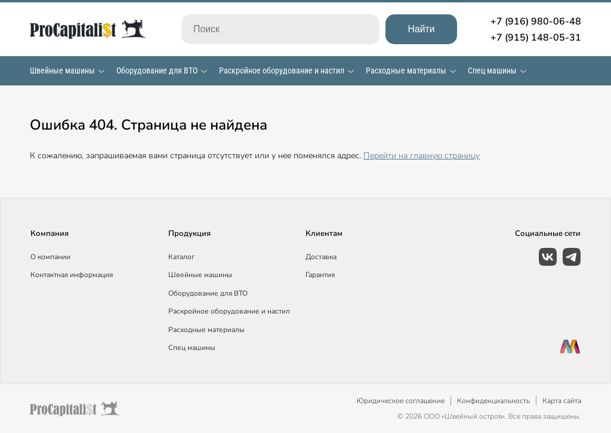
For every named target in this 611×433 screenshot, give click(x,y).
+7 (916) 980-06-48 (535, 21)
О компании (50, 257)
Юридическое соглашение (401, 401)
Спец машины (492, 70)
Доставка (321, 257)
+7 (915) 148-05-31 (535, 37)
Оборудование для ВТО (157, 70)
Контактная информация (71, 275)
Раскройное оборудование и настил (281, 70)
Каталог (181, 257)
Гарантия (320, 275)
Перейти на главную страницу (421, 155)
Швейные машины (62, 70)
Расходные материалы (406, 70)
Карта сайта (561, 401)
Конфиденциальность (493, 401)
